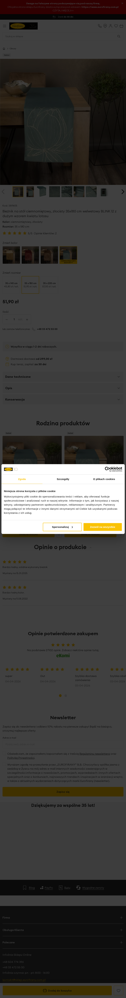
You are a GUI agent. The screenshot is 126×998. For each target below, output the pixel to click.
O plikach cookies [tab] (104, 479)
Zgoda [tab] (22, 479)
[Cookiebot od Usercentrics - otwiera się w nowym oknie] (107, 469)
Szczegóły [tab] (63, 479)
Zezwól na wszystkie (102, 526)
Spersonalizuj (62, 526)
